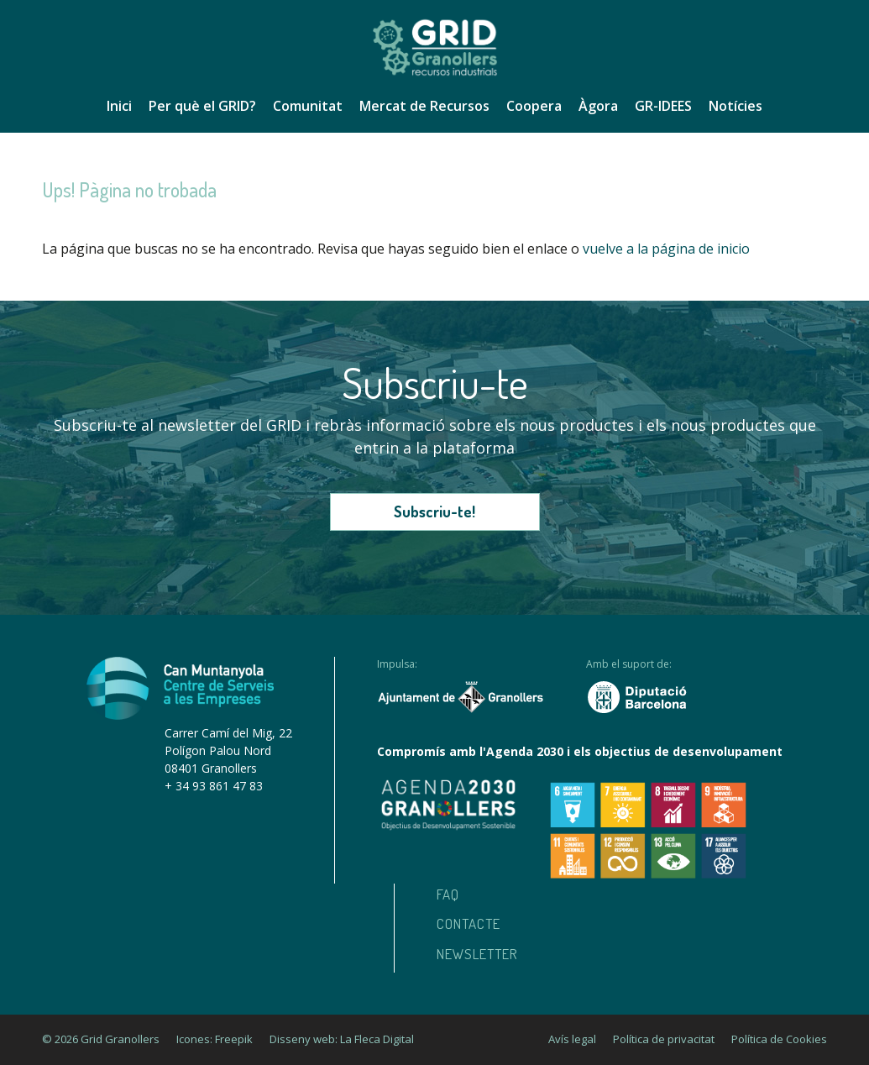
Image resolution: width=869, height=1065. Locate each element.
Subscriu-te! (434, 511)
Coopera (534, 106)
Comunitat (308, 106)
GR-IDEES (663, 106)
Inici (119, 106)
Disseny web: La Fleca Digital (342, 1039)
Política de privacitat (664, 1039)
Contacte (468, 923)
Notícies (735, 106)
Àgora (598, 106)
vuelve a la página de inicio (666, 248)
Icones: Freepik (214, 1039)
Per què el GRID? (202, 106)
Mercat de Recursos (424, 106)
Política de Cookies (779, 1039)
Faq (448, 894)
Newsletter (477, 954)
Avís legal (572, 1039)
